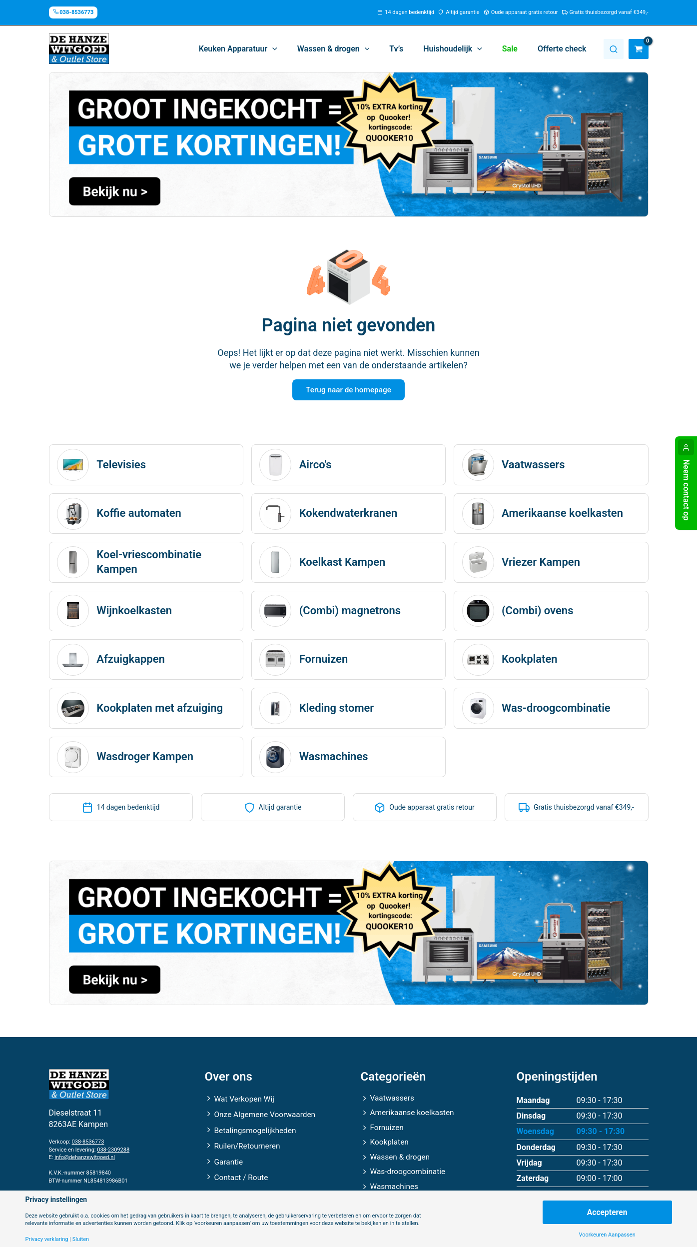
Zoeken (614, 49)
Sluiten (80, 1239)
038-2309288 (113, 1146)
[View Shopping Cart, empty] (639, 49)
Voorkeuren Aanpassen (607, 1235)
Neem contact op (686, 489)
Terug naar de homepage (348, 390)
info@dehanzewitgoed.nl (84, 1154)
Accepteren (607, 1212)
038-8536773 (88, 1139)
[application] (294, 49)
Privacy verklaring (46, 1239)
